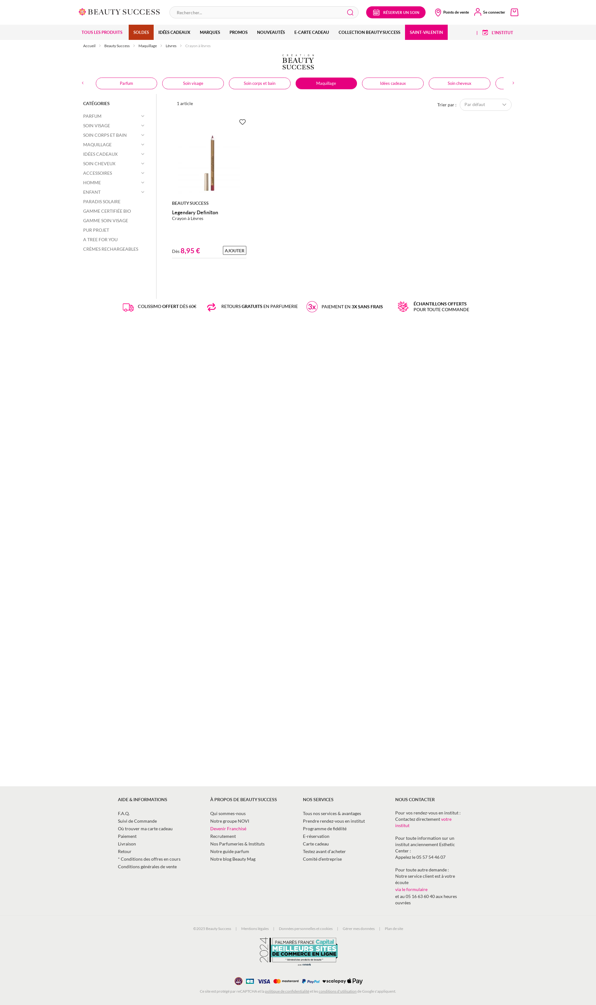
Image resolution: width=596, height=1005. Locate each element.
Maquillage (147, 45)
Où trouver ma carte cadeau (145, 828)
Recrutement (223, 836)
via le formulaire (411, 889)
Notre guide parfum (229, 851)
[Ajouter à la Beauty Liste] (242, 122)
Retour (125, 851)
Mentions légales (255, 928)
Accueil (89, 45)
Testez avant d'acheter (324, 851)
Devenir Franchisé (228, 828)
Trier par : (447, 104)
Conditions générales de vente (147, 866)
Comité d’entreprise (322, 859)
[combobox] (264, 12)
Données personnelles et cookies (306, 928)
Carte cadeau (316, 843)
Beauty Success (117, 45)
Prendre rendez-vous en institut (334, 821)
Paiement (127, 836)
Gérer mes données (359, 928)
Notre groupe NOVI (229, 821)
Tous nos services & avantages (332, 813)
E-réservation (316, 836)
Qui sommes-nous (228, 813)
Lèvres (171, 45)
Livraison (127, 843)
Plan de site (394, 928)
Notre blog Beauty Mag (232, 859)
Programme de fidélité (325, 828)
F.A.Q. (124, 813)
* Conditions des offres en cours (149, 859)
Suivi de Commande (137, 821)
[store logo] (119, 11)
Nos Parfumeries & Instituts (237, 843)
